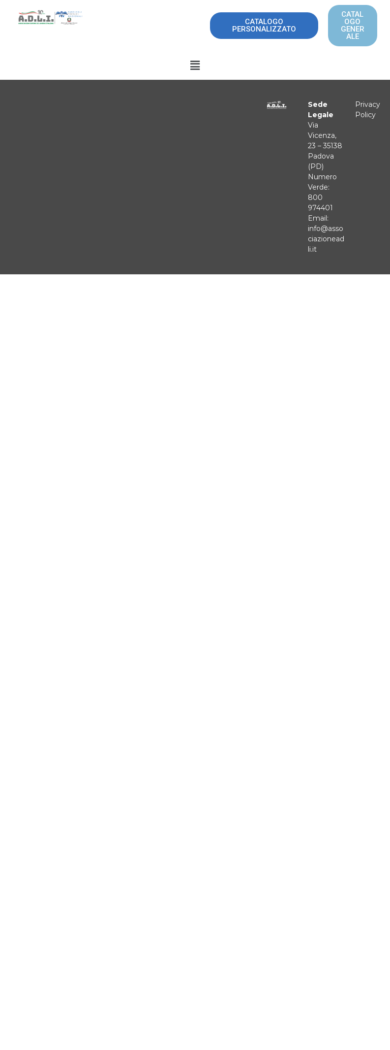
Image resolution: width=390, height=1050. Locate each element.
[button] (194, 65)
